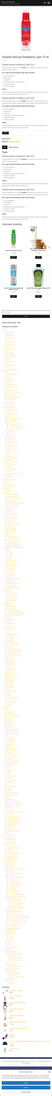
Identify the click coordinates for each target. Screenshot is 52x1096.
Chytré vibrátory (11, 835)
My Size (9, 511)
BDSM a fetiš (10, 871)
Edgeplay (9, 693)
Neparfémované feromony (14, 393)
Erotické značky (9, 412)
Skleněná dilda (11, 759)
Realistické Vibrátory (12, 852)
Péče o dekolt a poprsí (16, 966)
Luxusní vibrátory (11, 841)
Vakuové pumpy (9, 581)
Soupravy (9, 788)
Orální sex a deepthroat (13, 697)
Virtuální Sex (8, 706)
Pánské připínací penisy (13, 803)
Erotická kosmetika (10, 384)
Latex (8, 340)
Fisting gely (10, 647)
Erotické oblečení (10, 765)
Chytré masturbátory (12, 537)
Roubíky (7, 367)
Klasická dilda (10, 744)
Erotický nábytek (9, 619)
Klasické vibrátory (12, 839)
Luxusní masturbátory (13, 543)
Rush (8, 416)
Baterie (9, 376)
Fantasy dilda (10, 742)
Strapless (9, 808)
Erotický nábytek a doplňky (14, 924)
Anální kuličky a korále (13, 717)
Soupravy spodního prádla (17, 977)
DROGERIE (6, 372)
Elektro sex (8, 602)
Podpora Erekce (9, 573)
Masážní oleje (9, 681)
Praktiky (7, 689)
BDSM (5, 329)
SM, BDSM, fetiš (13, 875)
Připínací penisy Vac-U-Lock (14, 805)
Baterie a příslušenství (11, 374)
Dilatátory (8, 490)
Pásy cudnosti (9, 361)
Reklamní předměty (12, 446)
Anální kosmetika (11, 714)
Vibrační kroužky (11, 532)
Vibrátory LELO (11, 431)
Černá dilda (10, 738)
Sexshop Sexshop (8, 2)
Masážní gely (10, 661)
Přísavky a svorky (10, 365)
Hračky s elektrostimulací (14, 611)
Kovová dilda (10, 746)
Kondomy (7, 492)
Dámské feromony (12, 391)
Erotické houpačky (10, 355)
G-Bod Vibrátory (11, 837)
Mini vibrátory (10, 846)
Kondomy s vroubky (12, 507)
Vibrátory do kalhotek (12, 856)
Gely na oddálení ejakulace (14, 651)
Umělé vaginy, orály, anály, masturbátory (19, 918)
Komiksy (11, 638)
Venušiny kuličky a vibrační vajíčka (18, 922)
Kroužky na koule (11, 528)
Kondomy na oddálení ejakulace (15, 503)
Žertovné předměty (12, 469)
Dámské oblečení (11, 970)
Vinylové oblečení (11, 344)
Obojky (7, 359)
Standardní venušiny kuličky (14, 822)
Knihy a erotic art (10, 630)
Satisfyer (9, 475)
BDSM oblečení (9, 333)
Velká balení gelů (11, 674)
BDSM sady (8, 346)
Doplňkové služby (10, 486)
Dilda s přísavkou (11, 740)
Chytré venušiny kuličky (13, 816)
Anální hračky (10, 867)
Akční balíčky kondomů (13, 494)
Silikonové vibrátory (12, 854)
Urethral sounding (12, 702)
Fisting (9, 695)
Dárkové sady (10, 460)
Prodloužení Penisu (10, 575)
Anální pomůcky (9, 710)
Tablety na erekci (11, 600)
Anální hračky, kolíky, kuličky (16, 869)
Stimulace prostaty (12, 731)
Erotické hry (8, 617)
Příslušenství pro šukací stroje (15, 812)
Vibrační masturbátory (13, 560)
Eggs (10, 552)
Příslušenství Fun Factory (15, 427)
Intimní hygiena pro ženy (11, 793)
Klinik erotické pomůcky (15, 873)
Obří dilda (9, 753)
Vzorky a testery (9, 405)
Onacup (11, 556)
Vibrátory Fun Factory (13, 422)
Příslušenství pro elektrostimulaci (16, 613)
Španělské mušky (11, 598)
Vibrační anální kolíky (12, 733)
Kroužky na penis (10, 522)
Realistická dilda (11, 755)
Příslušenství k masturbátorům (15, 547)
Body (8, 767)
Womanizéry (8, 471)
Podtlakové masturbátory (14, 545)
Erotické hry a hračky (12, 890)
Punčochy (9, 782)
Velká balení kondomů (13, 518)
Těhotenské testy (10, 403)
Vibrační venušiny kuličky (13, 831)
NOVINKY (7, 454)
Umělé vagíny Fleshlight (13, 418)
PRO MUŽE (6, 488)
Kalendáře (9, 949)
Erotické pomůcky (10, 865)
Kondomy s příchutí (12, 505)
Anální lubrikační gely (12, 642)
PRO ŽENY (6, 708)
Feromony (8, 389)
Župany (9, 791)
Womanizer (10, 477)
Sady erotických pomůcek (14, 928)
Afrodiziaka (8, 592)
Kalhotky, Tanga (11, 776)
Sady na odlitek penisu (13, 757)
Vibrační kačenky (11, 420)
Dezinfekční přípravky (12, 645)
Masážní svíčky (9, 683)
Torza (8, 558)
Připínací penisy (9, 799)
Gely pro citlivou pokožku (13, 655)
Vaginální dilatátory (12, 763)
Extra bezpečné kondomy (14, 499)
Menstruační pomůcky (11, 795)
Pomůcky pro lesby (12, 450)
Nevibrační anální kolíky (13, 729)
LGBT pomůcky (9, 448)
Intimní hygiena (13, 956)
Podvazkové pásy (11, 780)
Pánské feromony (12, 395)
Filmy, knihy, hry (9, 941)
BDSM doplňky (9, 331)
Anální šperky (10, 723)
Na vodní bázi (10, 666)
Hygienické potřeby (10, 628)
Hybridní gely (10, 657)
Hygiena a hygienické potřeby (15, 954)
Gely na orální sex (12, 653)
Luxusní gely (10, 659)
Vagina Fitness (11, 824)
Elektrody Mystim (11, 606)
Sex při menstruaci (10, 401)
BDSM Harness (11, 336)
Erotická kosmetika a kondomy (15, 877)
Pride (8, 452)
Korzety (9, 778)
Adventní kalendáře (12, 458)
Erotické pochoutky (14, 892)
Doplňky (9, 772)
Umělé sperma (11, 672)
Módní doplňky (11, 979)
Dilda (6, 736)
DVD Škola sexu (11, 691)
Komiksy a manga (13, 947)
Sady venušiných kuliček (13, 820)
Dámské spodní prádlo (15, 973)
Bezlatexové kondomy (13, 496)
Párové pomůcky (9, 687)
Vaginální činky (11, 827)
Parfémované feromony (13, 397)
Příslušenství (10, 380)
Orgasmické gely (11, 668)
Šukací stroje (8, 810)
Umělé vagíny (8, 577)
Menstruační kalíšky (10, 399)
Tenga (8, 549)
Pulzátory (9, 850)
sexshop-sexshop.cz (9, 863)
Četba (8, 943)
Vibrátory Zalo (11, 439)
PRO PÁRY (6, 590)
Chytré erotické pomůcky (12, 410)
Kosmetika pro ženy (12, 386)
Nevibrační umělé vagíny (13, 579)
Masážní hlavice (11, 843)
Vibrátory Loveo (11, 435)
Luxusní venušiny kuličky (13, 818)
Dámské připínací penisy (13, 801)
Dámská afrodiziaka (12, 594)
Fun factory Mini (13, 425)
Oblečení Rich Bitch (12, 414)
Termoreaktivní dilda (12, 761)
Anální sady (10, 721)
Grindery (9, 621)
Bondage (7, 350)
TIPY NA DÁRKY (9, 456)
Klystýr (9, 727)
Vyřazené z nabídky (12, 441)
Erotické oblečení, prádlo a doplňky (16, 896)
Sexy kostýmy (11, 786)
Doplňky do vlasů (13, 981)
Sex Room (10, 626)
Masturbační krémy (12, 664)
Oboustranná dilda (12, 750)
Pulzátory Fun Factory (15, 429)
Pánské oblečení (9, 571)
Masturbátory (9, 535)
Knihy (8, 632)
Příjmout (26, 1083)
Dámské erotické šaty (16, 905)
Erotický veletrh (9, 444)
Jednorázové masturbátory (14, 539)
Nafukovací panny (10, 562)
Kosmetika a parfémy (9, 479)
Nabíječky (9, 378)
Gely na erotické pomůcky (14, 649)
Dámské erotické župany (17, 907)
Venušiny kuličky (9, 814)
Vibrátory (11, 433)
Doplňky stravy (9, 382)
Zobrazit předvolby (26, 1092)
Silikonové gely (11, 670)
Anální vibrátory (11, 725)
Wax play (9, 704)
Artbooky (11, 636)
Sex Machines (11, 623)
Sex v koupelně (11, 700)
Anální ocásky (11, 719)
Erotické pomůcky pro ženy (14, 920)
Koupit (5, 133)
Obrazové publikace (12, 634)
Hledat (26, 316)
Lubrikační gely (9, 640)
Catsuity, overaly (11, 769)
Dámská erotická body (16, 901)
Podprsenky (13, 975)
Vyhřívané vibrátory (12, 860)
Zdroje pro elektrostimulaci (14, 615)
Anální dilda (10, 712)
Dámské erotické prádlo (10, 369)
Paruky (7, 797)
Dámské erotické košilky (16, 903)
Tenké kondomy (11, 515)
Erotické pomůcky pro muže (14, 911)
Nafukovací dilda (11, 748)
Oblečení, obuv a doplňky (12, 968)
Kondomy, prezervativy (15, 886)
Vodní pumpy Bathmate (13, 587)
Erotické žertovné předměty (16, 894)
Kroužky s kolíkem (12, 530)
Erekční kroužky (11, 526)
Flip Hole (11, 554)
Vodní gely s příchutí (14, 141)
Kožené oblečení (11, 338)
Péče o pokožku (13, 964)
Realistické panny (12, 566)
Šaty (8, 784)
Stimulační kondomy (12, 513)
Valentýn (9, 467)
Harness (9, 774)
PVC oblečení (10, 342)
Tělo (8, 962)
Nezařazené (7, 482)
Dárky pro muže (11, 463)
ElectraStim (10, 604)
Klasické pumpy (11, 585)
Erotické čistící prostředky (16, 884)
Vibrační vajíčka (11, 829)
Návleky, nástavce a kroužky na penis (19, 915)
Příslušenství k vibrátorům (14, 848)
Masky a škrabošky (10, 357)
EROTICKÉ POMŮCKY (9, 408)
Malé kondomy (11, 509)
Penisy (10, 937)
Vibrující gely (10, 676)
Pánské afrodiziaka (12, 596)
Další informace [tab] (13, 147)
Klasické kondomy (12, 501)
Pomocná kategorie (9, 484)
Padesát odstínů (9, 685)
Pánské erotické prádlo (15, 909)
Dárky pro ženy (11, 465)
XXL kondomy (10, 520)
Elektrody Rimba (11, 609)
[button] (49, 1072)
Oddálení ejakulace (10, 568)
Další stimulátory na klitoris (14, 473)
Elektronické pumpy (12, 583)
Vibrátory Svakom (12, 437)
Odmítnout (26, 1087)
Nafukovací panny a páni (15, 913)
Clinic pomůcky (9, 353)
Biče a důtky (8, 348)
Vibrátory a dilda (11, 932)
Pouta (7, 363)
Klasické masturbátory (13, 541)
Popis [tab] (4, 147)
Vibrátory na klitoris (12, 858)
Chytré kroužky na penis (13, 524)
